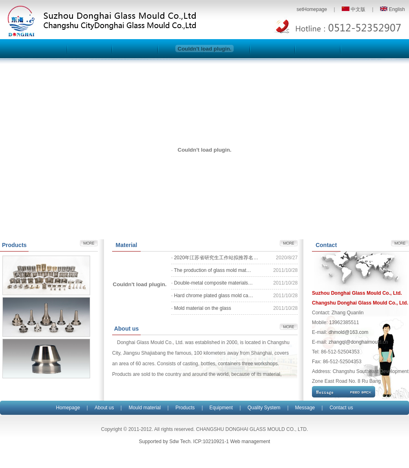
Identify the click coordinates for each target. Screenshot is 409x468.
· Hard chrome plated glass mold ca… (212, 295)
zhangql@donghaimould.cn (358, 342)
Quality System (264, 408)
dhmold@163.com (349, 332)
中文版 (353, 9)
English (392, 9)
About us (104, 408)
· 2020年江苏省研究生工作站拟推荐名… (214, 257)
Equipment (221, 408)
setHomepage (311, 9)
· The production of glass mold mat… (211, 270)
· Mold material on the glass (201, 308)
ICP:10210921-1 (211, 441)
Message (305, 408)
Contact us (341, 408)
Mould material (144, 408)
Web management (250, 441)
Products (185, 408)
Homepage (68, 408)
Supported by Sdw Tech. (165, 441)
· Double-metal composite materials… (212, 283)
